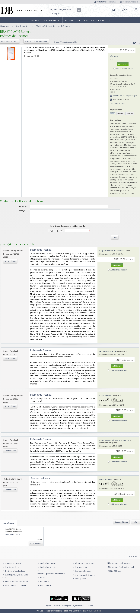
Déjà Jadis (114, 56)
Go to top (134, 558)
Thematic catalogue (11, 565)
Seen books (8, 525)
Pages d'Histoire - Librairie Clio (111, 253)
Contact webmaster (81, 573)
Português (66, 608)
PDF (136, 43)
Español (90, 608)
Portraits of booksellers (15, 573)
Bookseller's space (129, 2)
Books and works (52, 20)
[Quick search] (63, 10)
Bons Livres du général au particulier (114, 442)
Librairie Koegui (105, 482)
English (48, 608)
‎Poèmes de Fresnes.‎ (41, 252)
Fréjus (112, 59)
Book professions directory (97, 20)
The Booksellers (72, 20)
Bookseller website (46, 569)
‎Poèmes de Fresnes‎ (40, 352)
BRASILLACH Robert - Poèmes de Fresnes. (53, 26)
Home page (35, 20)
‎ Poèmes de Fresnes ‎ (41, 480)
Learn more (96, 611)
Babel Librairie (105, 398)
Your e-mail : (17, 206)
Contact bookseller (117, 103)
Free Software (46, 588)
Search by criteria (56, 13)
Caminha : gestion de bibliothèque (51, 576)
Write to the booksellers (105, 2)
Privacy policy (79, 581)
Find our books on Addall (14, 587)
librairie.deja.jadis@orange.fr (125, 95)
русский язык (78, 608)
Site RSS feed (114, 573)
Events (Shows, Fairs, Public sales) (15, 578)
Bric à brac (44, 584)
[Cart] (113, 10)
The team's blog (80, 569)
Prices (42, 580)
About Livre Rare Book (84, 565)
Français (56, 608)
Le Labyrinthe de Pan (108, 354)
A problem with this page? (84, 577)
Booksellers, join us (46, 565)
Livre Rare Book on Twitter (119, 565)
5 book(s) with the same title (64, 42)
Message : (16, 210)
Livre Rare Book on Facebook (120, 569)
